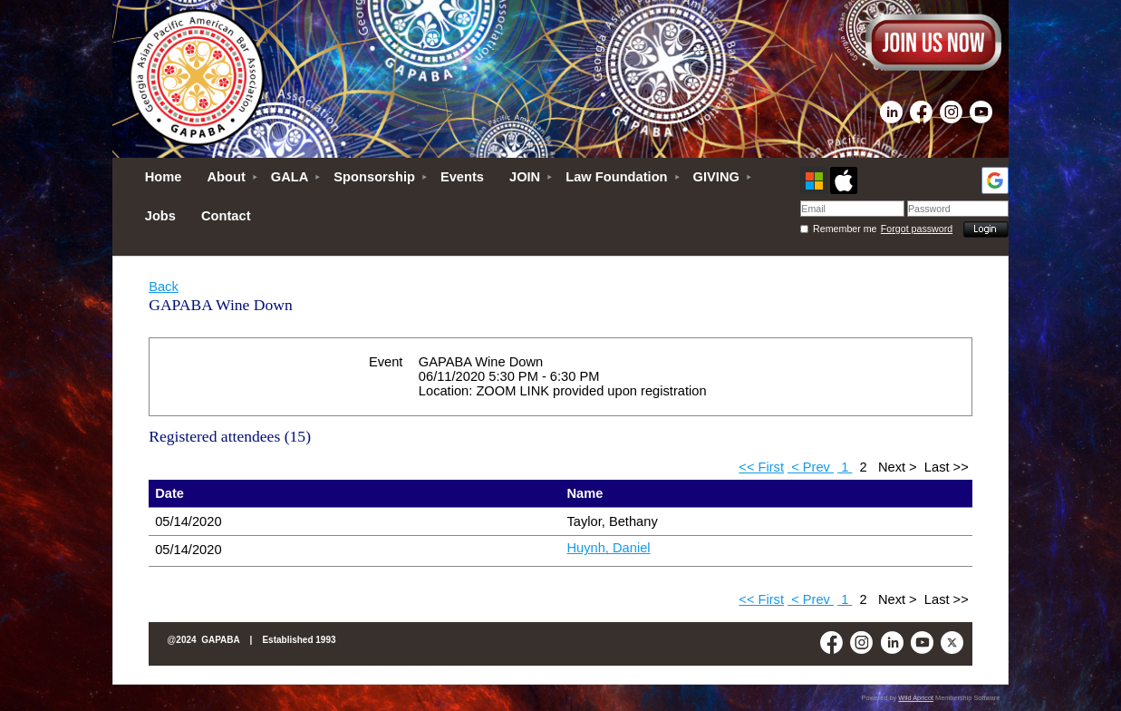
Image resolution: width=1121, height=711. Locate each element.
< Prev (811, 467)
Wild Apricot (915, 698)
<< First (761, 467)
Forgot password (916, 228)
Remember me (844, 228)
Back (164, 286)
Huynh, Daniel (609, 548)
